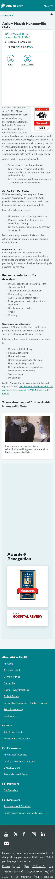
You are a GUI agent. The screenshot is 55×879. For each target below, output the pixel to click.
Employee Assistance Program (19, 761)
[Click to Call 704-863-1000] (10, 60)
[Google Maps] (27, 87)
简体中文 (38, 866)
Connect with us (12, 677)
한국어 (14, 877)
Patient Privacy (11, 696)
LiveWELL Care (12, 768)
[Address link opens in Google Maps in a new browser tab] (27, 60)
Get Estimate (10, 716)
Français (8, 872)
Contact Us (9, 683)
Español (6, 866)
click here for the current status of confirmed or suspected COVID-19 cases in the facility (27, 390)
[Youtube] (6, 835)
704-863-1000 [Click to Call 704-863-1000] (24, 47)
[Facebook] (25, 835)
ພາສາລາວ (26, 877)
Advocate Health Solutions (17, 806)
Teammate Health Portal (16, 774)
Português (48, 877)
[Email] (6, 844)
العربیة (16, 866)
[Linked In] (43, 835)
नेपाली (36, 877)
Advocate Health (12, 670)
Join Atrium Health (13, 732)
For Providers (11, 790)
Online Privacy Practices (16, 690)
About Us (8, 664)
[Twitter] (15, 835)
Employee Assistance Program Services (24, 813)
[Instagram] (34, 835)
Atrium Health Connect (15, 755)
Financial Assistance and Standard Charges (25, 703)
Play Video (27, 428)
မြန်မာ (26, 866)
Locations (8, 15)
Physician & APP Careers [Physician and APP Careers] (17, 739)
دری (51, 866)
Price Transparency (13, 710)
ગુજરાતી (19, 872)
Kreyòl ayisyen (34, 872)
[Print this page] (52, 14)
